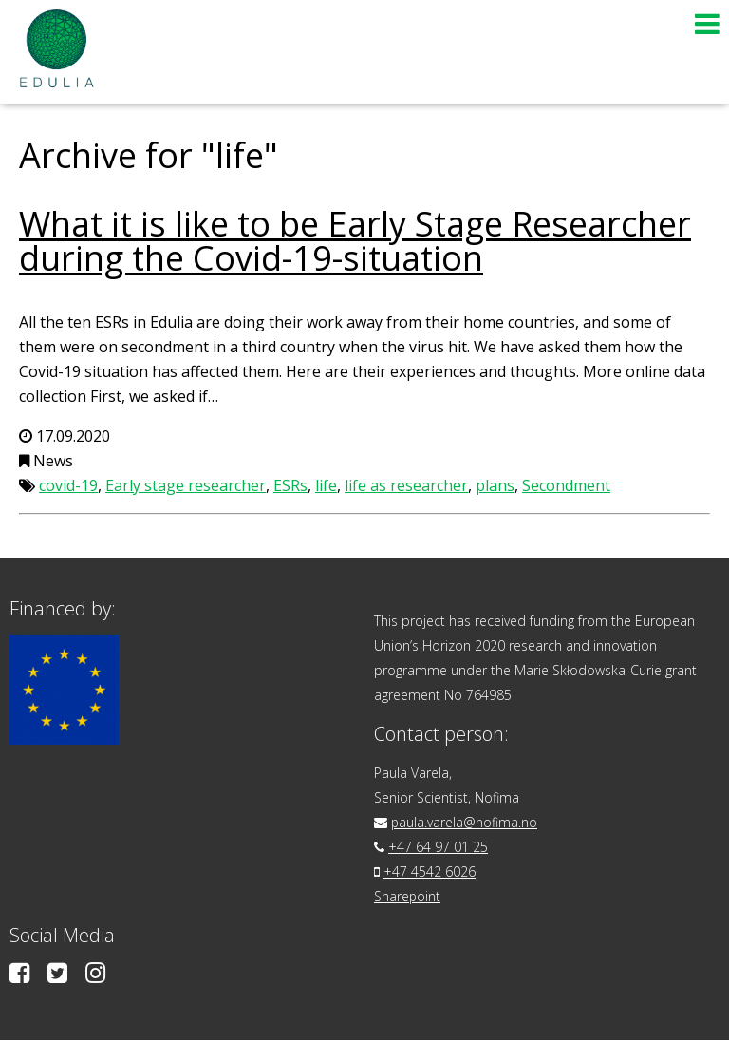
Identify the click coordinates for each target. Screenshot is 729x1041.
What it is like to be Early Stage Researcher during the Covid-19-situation (355, 240)
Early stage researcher (185, 485)
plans (495, 485)
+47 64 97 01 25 (438, 847)
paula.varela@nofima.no (464, 822)
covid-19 (68, 485)
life (326, 485)
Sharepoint (407, 896)
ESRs (290, 485)
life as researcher (406, 485)
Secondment (566, 485)
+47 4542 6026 (429, 871)
